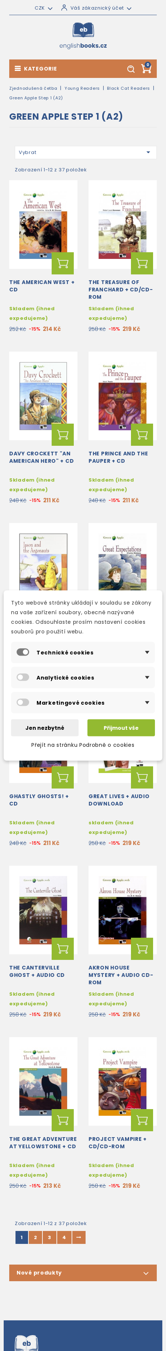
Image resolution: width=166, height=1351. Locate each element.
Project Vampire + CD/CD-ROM (118, 1142)
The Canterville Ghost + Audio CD (37, 971)
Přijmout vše (121, 728)
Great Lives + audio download (119, 800)
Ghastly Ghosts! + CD (39, 800)
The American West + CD (42, 285)
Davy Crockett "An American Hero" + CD (41, 457)
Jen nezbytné (44, 728)
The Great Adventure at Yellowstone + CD (43, 1142)
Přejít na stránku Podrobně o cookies (82, 745)
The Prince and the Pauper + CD (118, 457)
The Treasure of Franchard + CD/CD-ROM (121, 289)
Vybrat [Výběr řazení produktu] (86, 152)
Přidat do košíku (63, 263)
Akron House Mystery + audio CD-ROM (121, 975)
